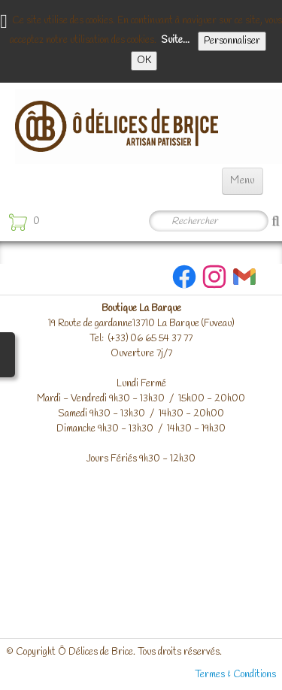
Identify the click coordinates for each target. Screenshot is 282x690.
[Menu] (242, 181)
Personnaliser (232, 41)
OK (144, 60)
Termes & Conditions (235, 674)
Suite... (175, 40)
